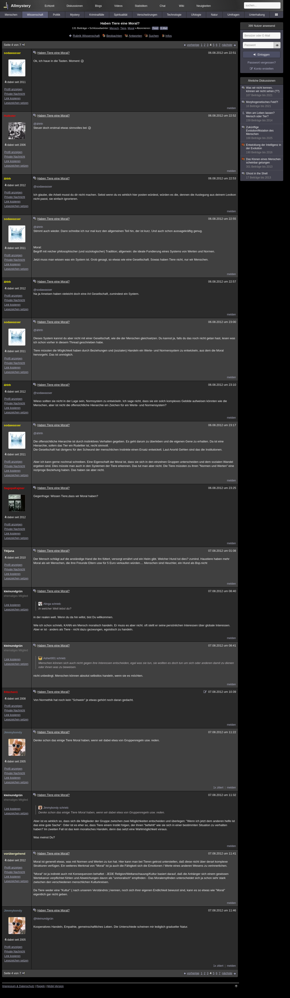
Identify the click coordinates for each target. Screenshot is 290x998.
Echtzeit (49, 5)
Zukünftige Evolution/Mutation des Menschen (262, 133)
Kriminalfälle (96, 14)
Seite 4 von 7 (14, 44)
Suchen (154, 35)
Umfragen (233, 14)
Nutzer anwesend (261, 25)
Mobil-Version (55, 986)
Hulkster (10, 115)
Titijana (9, 551)
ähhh (7, 178)
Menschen (11, 14)
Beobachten (114, 35)
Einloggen (264, 54)
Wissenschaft (35, 14)
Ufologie (196, 14)
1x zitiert (218, 787)
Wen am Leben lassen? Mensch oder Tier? (262, 116)
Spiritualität (120, 14)
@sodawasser (42, 186)
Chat (162, 5)
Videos (118, 5)
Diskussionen (75, 5)
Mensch (114, 28)
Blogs (98, 5)
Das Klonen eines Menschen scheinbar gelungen (262, 163)
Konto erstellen (264, 68)
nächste (227, 44)
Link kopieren (12, 98)
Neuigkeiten (203, 5)
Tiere (123, 28)
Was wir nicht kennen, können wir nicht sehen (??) (262, 91)
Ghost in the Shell (262, 175)
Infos (168, 35)
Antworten (135, 35)
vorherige (193, 44)
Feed (155, 28)
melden (231, 108)
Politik (56, 14)
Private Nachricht (14, 93)
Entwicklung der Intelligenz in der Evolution (262, 148)
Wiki (181, 5)
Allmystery (21, 6)
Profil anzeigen (13, 89)
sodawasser (12, 53)
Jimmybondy (13, 732)
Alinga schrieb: (49, 603)
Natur (214, 14)
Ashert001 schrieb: (52, 658)
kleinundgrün (13, 591)
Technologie (174, 14)
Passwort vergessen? (262, 62)
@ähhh (38, 123)
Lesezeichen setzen (16, 103)
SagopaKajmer (14, 488)
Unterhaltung (257, 14)
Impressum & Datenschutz (18, 986)
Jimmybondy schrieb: (53, 807)
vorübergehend (14, 853)
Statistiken (141, 5)
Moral (131, 28)
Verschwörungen (147, 14)
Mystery (75, 14)
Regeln (40, 986)
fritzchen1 (11, 692)
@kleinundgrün (43, 918)
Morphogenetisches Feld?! (262, 104)
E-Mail (164, 28)
